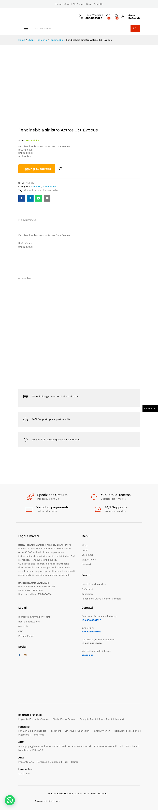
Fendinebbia (50, 186)
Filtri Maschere (128, 746)
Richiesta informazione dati (34, 616)
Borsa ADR (52, 746)
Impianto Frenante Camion (33, 719)
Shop (67, 4)
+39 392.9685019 (91, 631)
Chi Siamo (78, 4)
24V (27, 773)
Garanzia (23, 626)
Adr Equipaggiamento (30, 746)
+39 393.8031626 (91, 620)
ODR (20, 631)
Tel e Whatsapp (94, 15)
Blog (88, 4)
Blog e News (89, 559)
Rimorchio (38, 734)
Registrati (134, 18)
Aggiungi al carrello (37, 168)
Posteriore (55, 730)
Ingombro (23, 734)
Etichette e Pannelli (105, 746)
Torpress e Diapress (48, 761)
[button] (10, 800)
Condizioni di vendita (94, 584)
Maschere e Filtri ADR (30, 750)
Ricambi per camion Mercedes (41, 190)
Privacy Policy (26, 636)
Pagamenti (88, 589)
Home (58, 4)
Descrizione (27, 220)
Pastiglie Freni (88, 719)
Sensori (119, 719)
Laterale (69, 730)
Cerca (135, 28)
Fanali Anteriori (101, 730)
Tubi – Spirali (70, 761)
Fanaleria (36, 186)
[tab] (29, 221)
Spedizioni (87, 594)
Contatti (98, 4)
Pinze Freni (105, 719)
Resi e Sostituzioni (29, 621)
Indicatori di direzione (126, 730)
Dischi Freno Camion (64, 719)
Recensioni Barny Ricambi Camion (101, 598)
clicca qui (87, 655)
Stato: (21, 140)
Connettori (83, 730)
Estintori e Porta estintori (76, 746)
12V (20, 773)
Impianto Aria (26, 761)
